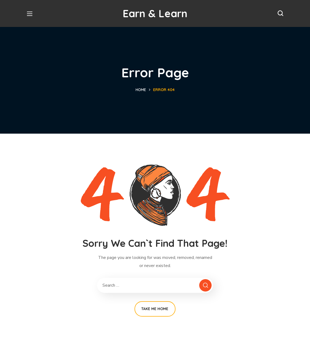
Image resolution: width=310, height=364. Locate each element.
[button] (280, 13)
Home (141, 89)
